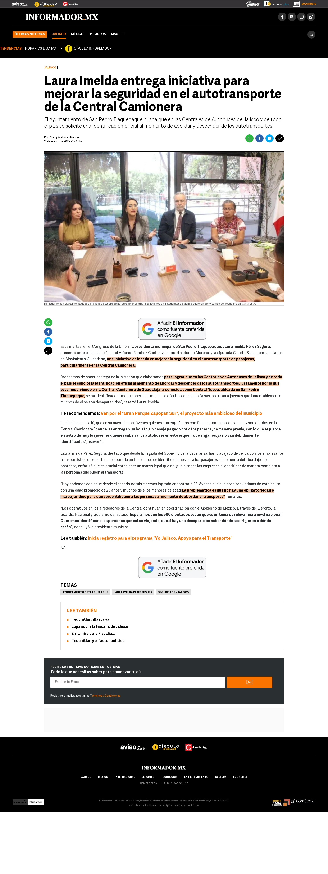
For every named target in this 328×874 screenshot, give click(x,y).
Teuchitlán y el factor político (98, 641)
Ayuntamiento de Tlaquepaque (85, 592)
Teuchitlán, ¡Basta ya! (91, 620)
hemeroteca (148, 783)
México (77, 34)
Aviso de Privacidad (139, 806)
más (117, 34)
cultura (220, 777)
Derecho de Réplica (161, 806)
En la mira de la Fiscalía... (93, 634)
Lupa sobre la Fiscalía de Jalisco (100, 627)
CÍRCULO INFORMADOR (92, 48)
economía (240, 777)
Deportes (148, 777)
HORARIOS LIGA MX (40, 48)
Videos (97, 34)
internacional (125, 777)
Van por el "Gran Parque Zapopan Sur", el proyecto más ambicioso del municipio (181, 413)
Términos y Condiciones (105, 695)
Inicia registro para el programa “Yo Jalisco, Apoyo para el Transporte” (159, 538)
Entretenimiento (196, 777)
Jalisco (59, 34)
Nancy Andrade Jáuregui (65, 137)
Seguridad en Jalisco (173, 592)
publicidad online (176, 783)
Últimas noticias (30, 34)
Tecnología (169, 777)
